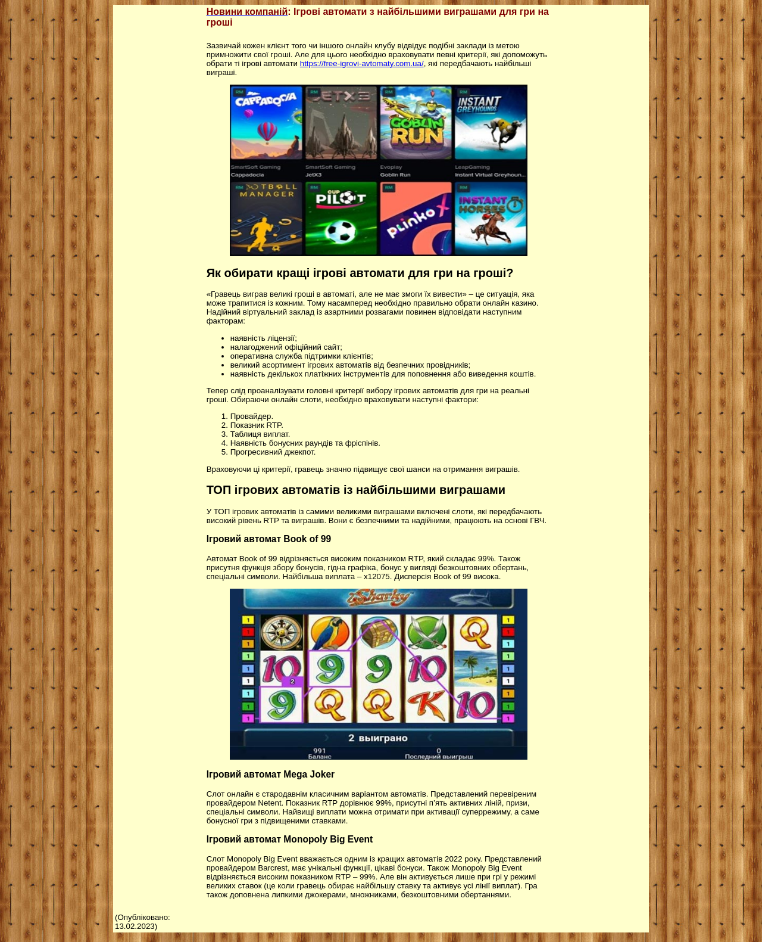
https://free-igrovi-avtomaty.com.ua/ (362, 63)
